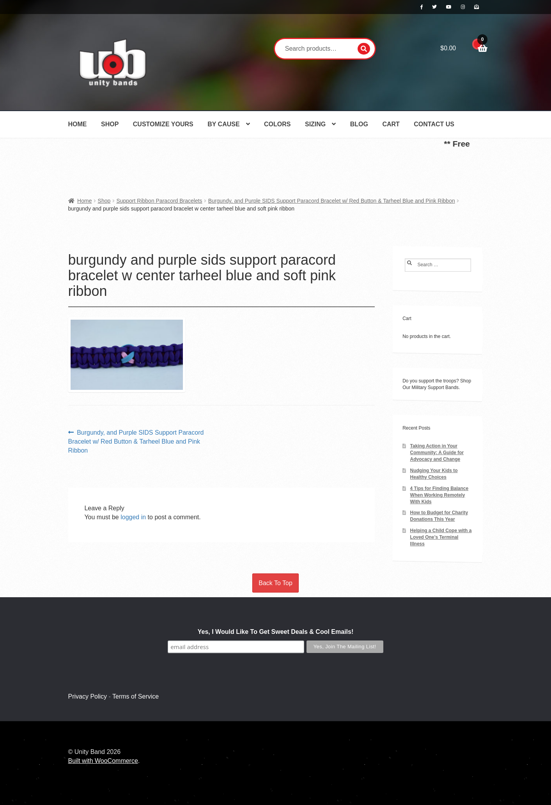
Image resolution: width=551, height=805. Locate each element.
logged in (133, 517)
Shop (110, 124)
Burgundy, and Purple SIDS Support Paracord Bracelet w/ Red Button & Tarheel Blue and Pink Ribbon (331, 201)
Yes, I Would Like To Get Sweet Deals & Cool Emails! (276, 631)
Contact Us (434, 124)
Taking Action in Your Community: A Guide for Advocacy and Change (437, 452)
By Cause (223, 124)
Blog (359, 124)
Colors (277, 124)
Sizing (315, 124)
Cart (390, 124)
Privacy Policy (87, 696)
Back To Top (275, 583)
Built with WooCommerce (103, 760)
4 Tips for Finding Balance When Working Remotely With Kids (439, 495)
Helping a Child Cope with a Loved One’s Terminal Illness (441, 537)
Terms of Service (135, 696)
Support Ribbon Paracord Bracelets (159, 201)
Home (77, 124)
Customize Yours (163, 124)
